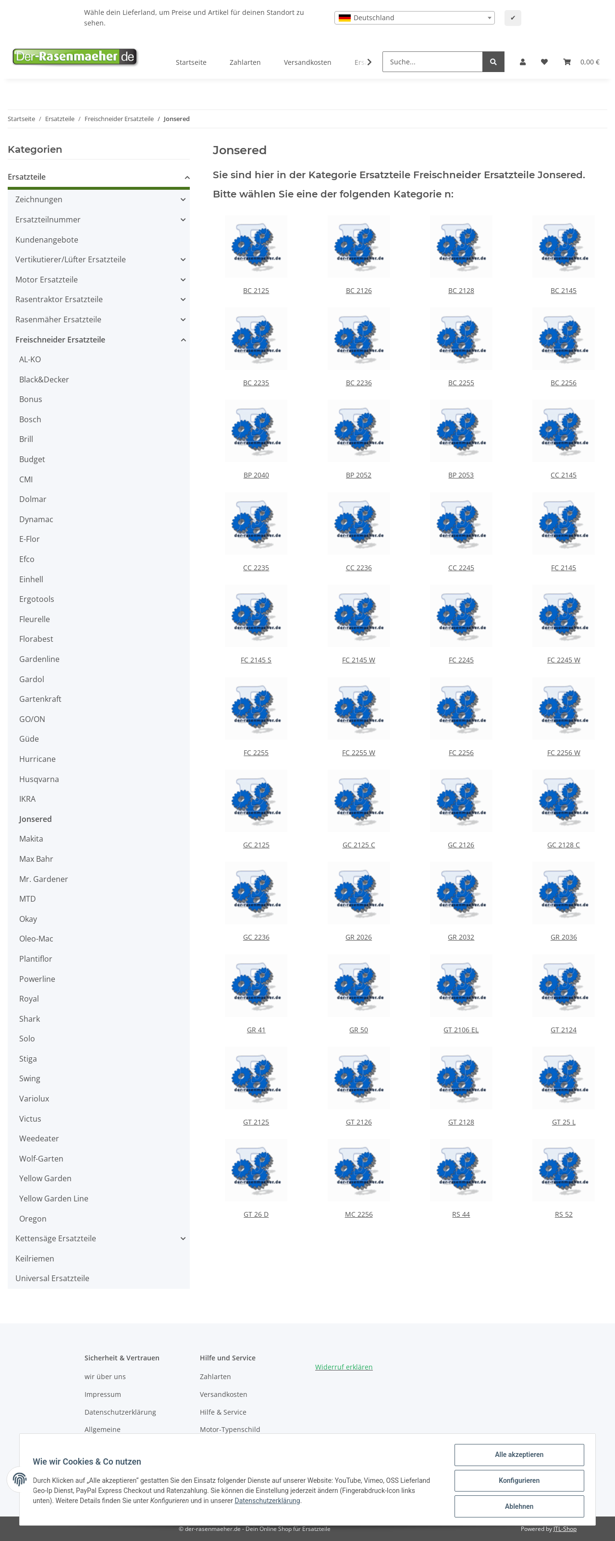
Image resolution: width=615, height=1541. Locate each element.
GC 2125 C (359, 844)
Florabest (36, 639)
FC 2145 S (256, 659)
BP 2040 (256, 474)
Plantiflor (35, 959)
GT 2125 (256, 1121)
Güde (29, 739)
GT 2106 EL (461, 1029)
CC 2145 (564, 474)
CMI (26, 479)
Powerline (37, 979)
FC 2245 (461, 659)
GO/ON (32, 719)
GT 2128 (461, 1121)
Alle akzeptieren (516, 1457)
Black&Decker (44, 379)
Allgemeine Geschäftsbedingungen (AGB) (132, 1434)
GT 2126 (359, 1121)
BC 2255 (461, 382)
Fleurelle (34, 619)
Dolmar (33, 499)
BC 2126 (359, 290)
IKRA (27, 799)
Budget (32, 459)
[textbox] (414, 18)
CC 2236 (359, 567)
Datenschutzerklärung (120, 1412)
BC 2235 (256, 382)
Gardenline (39, 659)
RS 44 (461, 1214)
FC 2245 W (563, 659)
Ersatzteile (27, 176)
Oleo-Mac (36, 938)
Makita (31, 838)
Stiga (28, 1058)
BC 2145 (564, 290)
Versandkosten (308, 62)
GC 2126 (461, 844)
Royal (29, 998)
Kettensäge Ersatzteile (55, 1238)
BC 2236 (359, 382)
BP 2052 (358, 474)
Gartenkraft (40, 699)
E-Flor (29, 539)
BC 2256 (564, 382)
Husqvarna (39, 779)
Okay (28, 919)
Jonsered (35, 819)
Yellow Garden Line (53, 1198)
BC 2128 (461, 290)
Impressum (103, 1394)
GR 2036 (564, 937)
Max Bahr (36, 859)
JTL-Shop (565, 1529)
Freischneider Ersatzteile (60, 339)
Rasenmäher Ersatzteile (58, 319)
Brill (26, 439)
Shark (29, 1019)
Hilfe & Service (223, 1412)
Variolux (34, 1098)
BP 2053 (461, 474)
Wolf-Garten (41, 1158)
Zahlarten (245, 62)
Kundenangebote (46, 239)
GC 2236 (256, 937)
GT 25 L (564, 1121)
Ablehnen (517, 1507)
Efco (27, 559)
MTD (27, 898)
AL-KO (30, 359)
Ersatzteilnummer (48, 219)
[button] (522, 62)
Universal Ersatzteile (52, 1278)
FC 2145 (563, 567)
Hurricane (37, 759)
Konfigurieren (516, 1482)
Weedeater (39, 1138)
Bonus (30, 399)
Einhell (31, 579)
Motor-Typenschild (230, 1429)
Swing (29, 1078)
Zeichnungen (38, 199)
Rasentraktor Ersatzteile (59, 299)
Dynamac (36, 519)
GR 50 (358, 1029)
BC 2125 (256, 290)
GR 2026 (358, 937)
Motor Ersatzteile (46, 279)
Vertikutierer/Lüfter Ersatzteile (70, 259)
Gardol (31, 679)
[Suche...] (432, 61)
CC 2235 (256, 567)
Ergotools (36, 599)
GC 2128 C (563, 844)
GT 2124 (564, 1029)
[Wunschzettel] (544, 62)
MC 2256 (359, 1214)
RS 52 (564, 1214)
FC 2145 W (358, 659)
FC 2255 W (358, 752)
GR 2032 (461, 937)
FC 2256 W (563, 752)
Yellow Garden (45, 1178)
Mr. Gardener (43, 879)
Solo (27, 1038)
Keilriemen (34, 1258)
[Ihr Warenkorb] (581, 62)
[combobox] (414, 17)
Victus (30, 1118)
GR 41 (256, 1029)
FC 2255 (256, 752)
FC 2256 (461, 752)
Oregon (33, 1218)
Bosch (30, 419)
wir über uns (105, 1376)
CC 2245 (461, 567)
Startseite (191, 62)
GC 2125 (256, 844)
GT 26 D (256, 1214)
